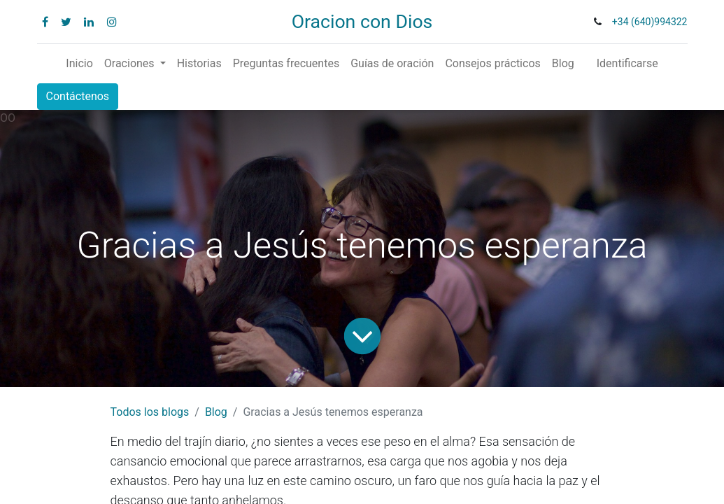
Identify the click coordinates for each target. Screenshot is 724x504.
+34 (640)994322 (650, 21)
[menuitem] (79, 64)
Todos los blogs (150, 412)
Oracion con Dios (362, 21)
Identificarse (627, 63)
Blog (216, 412)
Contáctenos (78, 96)
